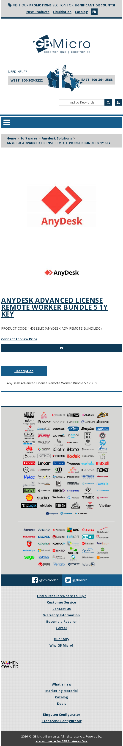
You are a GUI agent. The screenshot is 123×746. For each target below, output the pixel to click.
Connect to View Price (19, 339)
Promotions (40, 5)
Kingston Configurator (61, 714)
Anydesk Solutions (57, 138)
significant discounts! (94, 5)
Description (23, 371)
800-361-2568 (101, 79)
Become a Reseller (61, 621)
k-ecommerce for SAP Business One (61, 741)
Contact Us (61, 609)
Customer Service (61, 602)
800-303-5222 (32, 80)
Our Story (61, 639)
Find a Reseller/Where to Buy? (61, 596)
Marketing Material (61, 691)
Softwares (29, 138)
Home (11, 138)
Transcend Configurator (62, 721)
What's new (61, 684)
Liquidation (62, 12)
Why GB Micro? (61, 645)
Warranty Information (61, 615)
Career (61, 628)
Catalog (81, 12)
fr (94, 11)
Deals (61, 703)
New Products (37, 12)
